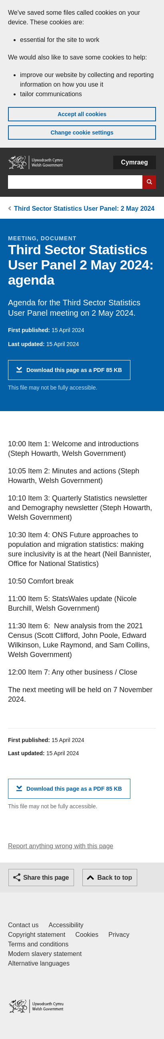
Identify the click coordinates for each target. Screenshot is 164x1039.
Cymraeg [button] (134, 162)
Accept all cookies (82, 114)
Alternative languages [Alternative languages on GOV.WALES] (39, 963)
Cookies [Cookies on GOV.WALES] (86, 934)
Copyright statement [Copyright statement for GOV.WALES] (36, 934)
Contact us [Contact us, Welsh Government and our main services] (23, 925)
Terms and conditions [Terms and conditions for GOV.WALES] (38, 944)
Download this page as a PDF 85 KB (74, 373)
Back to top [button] (114, 877)
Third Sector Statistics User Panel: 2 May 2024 (84, 208)
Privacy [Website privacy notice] (118, 934)
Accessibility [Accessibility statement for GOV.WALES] (65, 925)
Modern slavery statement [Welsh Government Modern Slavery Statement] (45, 953)
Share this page (46, 877)
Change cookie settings (81, 132)
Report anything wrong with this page (60, 846)
